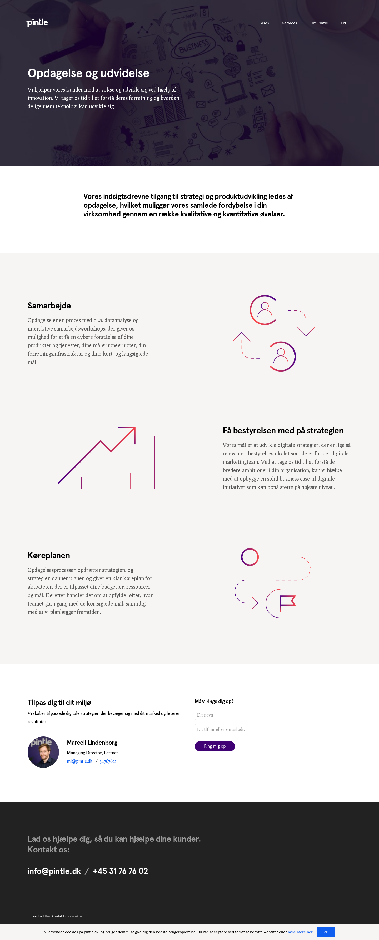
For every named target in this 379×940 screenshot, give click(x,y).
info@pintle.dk (54, 871)
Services (289, 23)
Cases (263, 23)
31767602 (108, 761)
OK (326, 932)
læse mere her (300, 932)
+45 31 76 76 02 (120, 871)
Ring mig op (215, 746)
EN (343, 23)
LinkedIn (35, 916)
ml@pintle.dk (79, 761)
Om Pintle (319, 23)
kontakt (58, 916)
